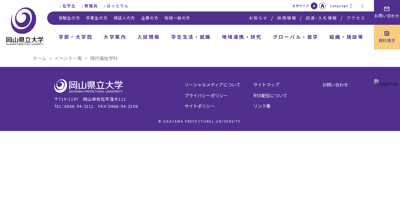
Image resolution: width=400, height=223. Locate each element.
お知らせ (258, 18)
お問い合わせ (335, 84)
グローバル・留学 (296, 36)
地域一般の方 (177, 18)
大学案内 (115, 36)
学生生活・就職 (191, 36)
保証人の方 (124, 18)
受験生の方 (69, 18)
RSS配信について (270, 95)
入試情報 (148, 36)
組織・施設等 (346, 36)
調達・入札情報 (321, 18)
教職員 (91, 6)
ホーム (40, 58)
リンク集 (262, 106)
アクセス (356, 18)
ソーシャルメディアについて (212, 84)
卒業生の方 (96, 18)
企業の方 (149, 18)
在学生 (69, 6)
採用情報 (286, 18)
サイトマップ (266, 84)
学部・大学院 (76, 36)
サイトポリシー (199, 106)
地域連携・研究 (242, 36)
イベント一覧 (68, 58)
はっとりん (118, 6)
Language (339, 5)
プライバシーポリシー (206, 95)
